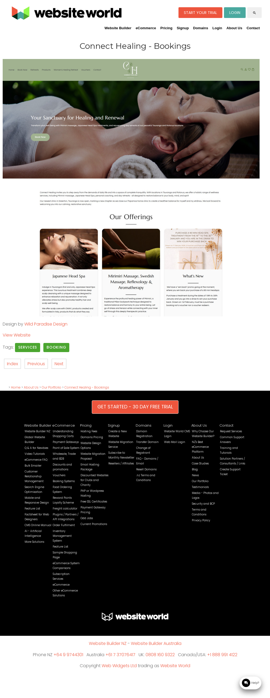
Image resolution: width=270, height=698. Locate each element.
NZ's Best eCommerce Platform (200, 447)
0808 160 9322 (160, 655)
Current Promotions (94, 524)
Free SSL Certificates (94, 502)
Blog (195, 469)
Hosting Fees (89, 431)
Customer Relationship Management (34, 476)
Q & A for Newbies (36, 448)
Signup (183, 28)
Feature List (32, 509)
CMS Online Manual (38, 525)
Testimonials (200, 487)
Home (16, 387)
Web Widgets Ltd (119, 666)
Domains (200, 28)
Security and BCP (203, 504)
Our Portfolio (51, 387)
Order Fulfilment (64, 525)
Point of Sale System (66, 448)
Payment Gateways (66, 442)
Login (217, 28)
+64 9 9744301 (68, 655)
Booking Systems (64, 481)
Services (27, 347)
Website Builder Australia (156, 643)
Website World (175, 666)
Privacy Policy (201, 520)
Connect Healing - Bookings (86, 387)
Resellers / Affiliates (121, 463)
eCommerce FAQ (36, 460)
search (254, 13)
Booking (56, 347)
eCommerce (146, 28)
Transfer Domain (147, 442)
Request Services (231, 431)
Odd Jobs (87, 518)
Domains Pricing (92, 437)
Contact (253, 28)
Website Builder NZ (37, 431)
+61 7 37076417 (120, 655)
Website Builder (117, 28)
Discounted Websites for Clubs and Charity (94, 480)
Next (59, 364)
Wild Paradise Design (45, 324)
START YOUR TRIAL (200, 12)
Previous (36, 364)
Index (12, 364)
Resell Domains (146, 469)
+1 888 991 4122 (222, 655)
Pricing (166, 28)
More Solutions (34, 542)
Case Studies (200, 463)
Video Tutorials (35, 454)
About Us (234, 28)
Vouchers (59, 475)
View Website (17, 335)
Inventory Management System (62, 536)
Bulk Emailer (33, 466)
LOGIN (234, 12)
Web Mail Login (174, 442)
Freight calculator (65, 509)
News (195, 475)
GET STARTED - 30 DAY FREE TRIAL (135, 407)
